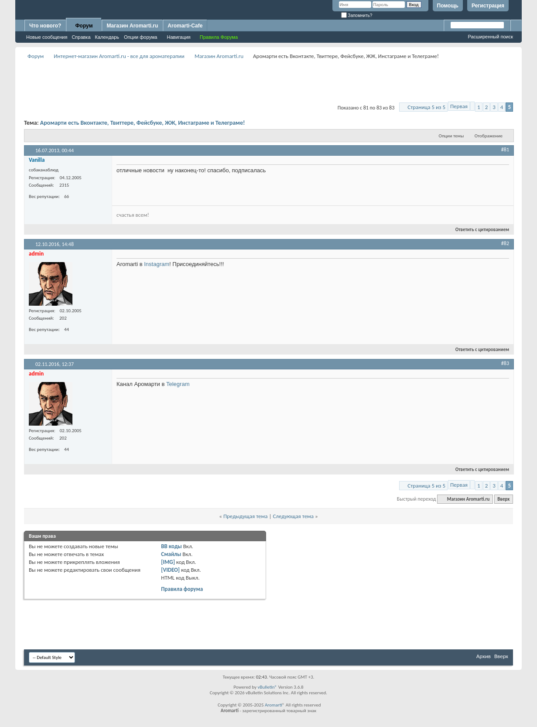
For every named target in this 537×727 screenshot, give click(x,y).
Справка (81, 37)
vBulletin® (267, 687)
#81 (505, 150)
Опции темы (451, 136)
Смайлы (171, 554)
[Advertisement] (269, 81)
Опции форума (140, 37)
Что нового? (45, 26)
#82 (505, 243)
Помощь (447, 6)
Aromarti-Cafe (185, 26)
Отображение (489, 136)
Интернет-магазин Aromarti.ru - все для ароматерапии (119, 56)
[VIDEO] (170, 570)
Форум (83, 26)
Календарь (107, 37)
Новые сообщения (46, 37)
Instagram (156, 264)
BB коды (171, 546)
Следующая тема (293, 516)
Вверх (503, 499)
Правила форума (182, 589)
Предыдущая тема (245, 516)
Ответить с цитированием (478, 229)
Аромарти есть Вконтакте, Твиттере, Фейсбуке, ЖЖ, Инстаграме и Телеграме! (142, 122)
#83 (505, 363)
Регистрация (488, 6)
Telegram (177, 384)
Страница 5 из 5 (426, 107)
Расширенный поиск (490, 36)
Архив (483, 656)
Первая (459, 106)
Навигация (178, 37)
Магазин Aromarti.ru (132, 26)
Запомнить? (357, 15)
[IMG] (168, 562)
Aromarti (273, 705)
